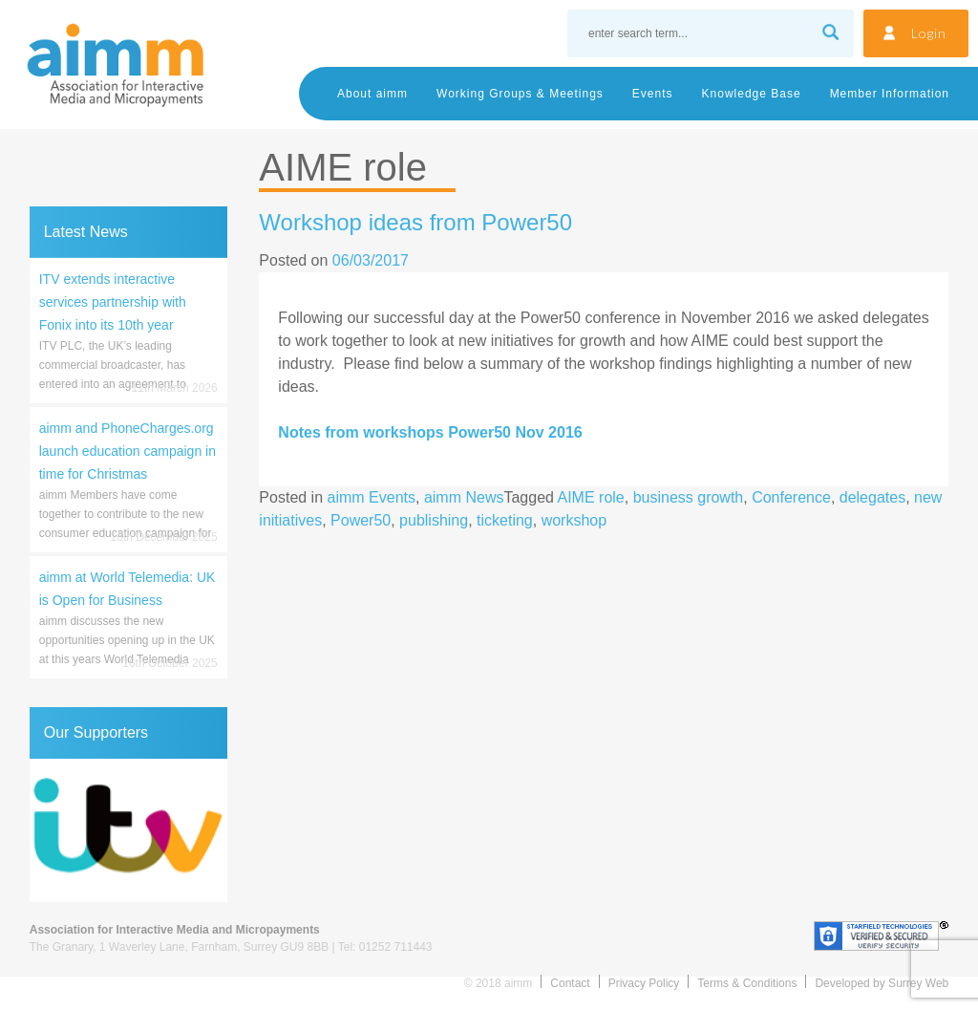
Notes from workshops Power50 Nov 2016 (430, 432)
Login (928, 33)
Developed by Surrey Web (881, 983)
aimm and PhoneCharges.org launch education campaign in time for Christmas (127, 451)
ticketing (505, 520)
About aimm (372, 93)
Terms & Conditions (747, 983)
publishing (433, 520)
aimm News (464, 497)
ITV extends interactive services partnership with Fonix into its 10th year (112, 302)
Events (652, 93)
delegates (872, 497)
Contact (569, 983)
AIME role (591, 497)
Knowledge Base (751, 93)
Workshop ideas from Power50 (415, 222)
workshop (574, 520)
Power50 (360, 520)
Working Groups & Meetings (520, 93)
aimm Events (371, 497)
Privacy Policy (644, 983)
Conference (791, 497)
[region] (128, 830)
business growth (688, 497)
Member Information (889, 93)
